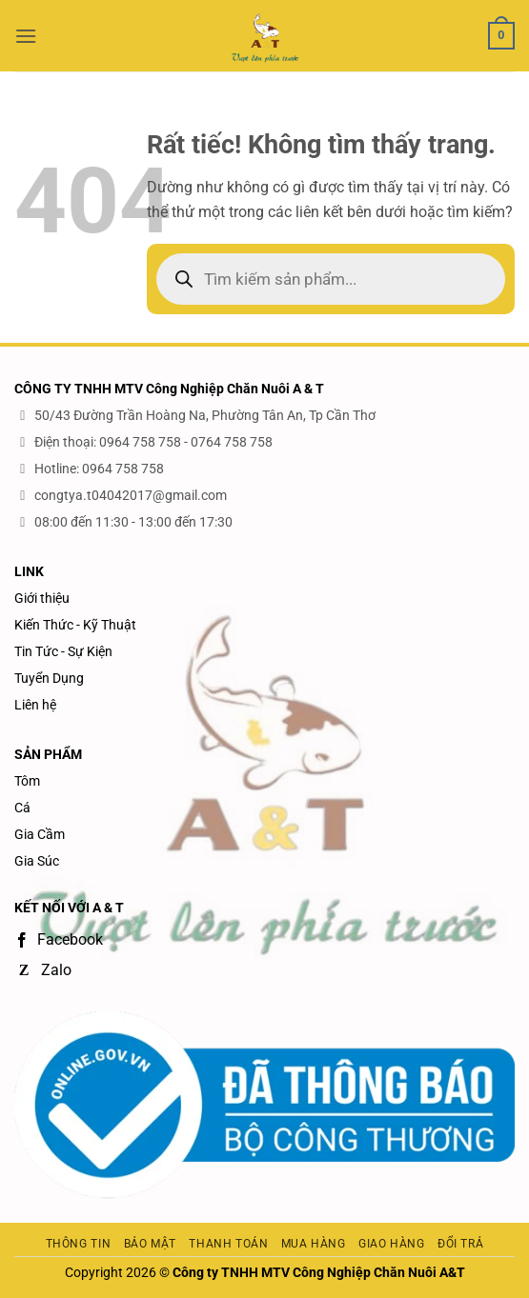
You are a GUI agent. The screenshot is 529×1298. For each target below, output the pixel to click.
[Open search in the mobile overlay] (331, 279)
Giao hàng (391, 1243)
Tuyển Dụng (49, 678)
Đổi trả (460, 1243)
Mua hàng (313, 1243)
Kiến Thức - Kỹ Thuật (75, 624)
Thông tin (79, 1243)
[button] (25, 35)
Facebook (58, 939)
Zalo (42, 970)
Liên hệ (35, 704)
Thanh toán (228, 1243)
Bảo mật (150, 1243)
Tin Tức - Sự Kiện (63, 651)
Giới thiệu (42, 598)
